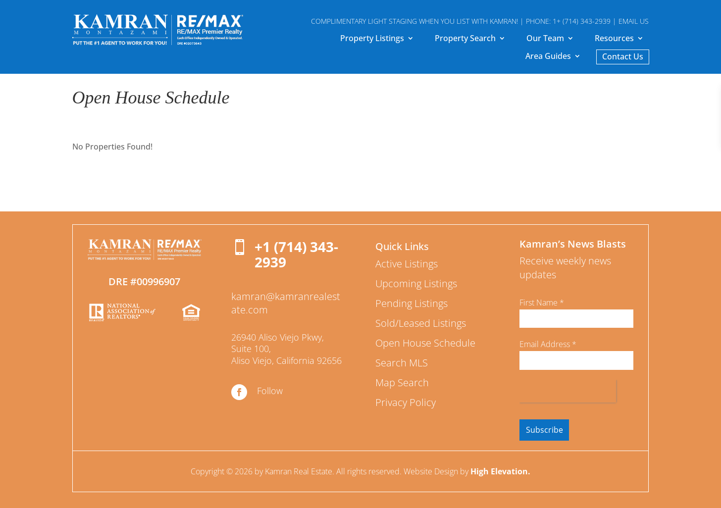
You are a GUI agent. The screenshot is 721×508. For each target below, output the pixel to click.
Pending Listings (411, 303)
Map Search (402, 382)
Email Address (547, 344)
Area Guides (548, 56)
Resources (614, 39)
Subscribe (544, 429)
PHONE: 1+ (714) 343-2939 (568, 21)
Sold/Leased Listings (420, 323)
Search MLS (401, 362)
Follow (270, 391)
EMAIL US (633, 21)
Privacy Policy (405, 402)
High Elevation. (500, 471)
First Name (541, 302)
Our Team (545, 39)
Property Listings (372, 39)
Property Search (465, 39)
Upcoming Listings (416, 283)
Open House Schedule (425, 343)
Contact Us (622, 57)
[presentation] (567, 391)
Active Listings (406, 263)
